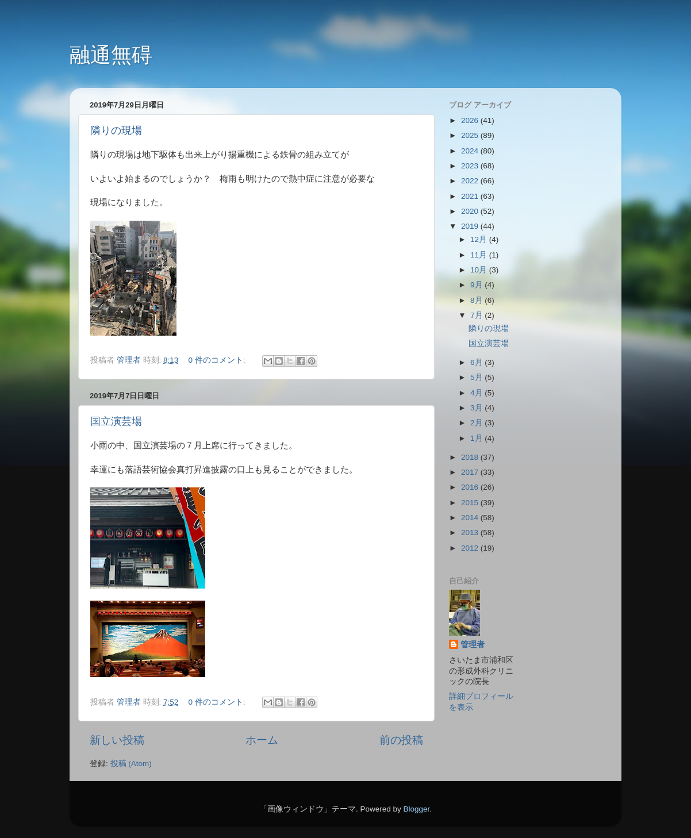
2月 (477, 422)
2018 (471, 457)
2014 (471, 517)
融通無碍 (111, 55)
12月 (479, 239)
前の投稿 (401, 740)
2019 (471, 226)
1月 (477, 438)
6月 (477, 362)
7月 (477, 315)
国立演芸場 (116, 421)
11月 (479, 255)
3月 (477, 407)
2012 (471, 548)
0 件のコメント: (218, 360)
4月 (477, 393)
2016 (471, 487)
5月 (477, 377)
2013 (471, 532)
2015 (471, 502)
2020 (471, 211)
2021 (471, 196)
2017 (471, 472)
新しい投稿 (117, 740)
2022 (471, 180)
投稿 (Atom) (131, 763)
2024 (471, 151)
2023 (471, 166)
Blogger (416, 809)
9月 (477, 284)
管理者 (472, 644)
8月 (477, 300)
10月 (479, 270)
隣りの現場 (116, 130)
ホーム (261, 740)
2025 (471, 135)
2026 (471, 120)
